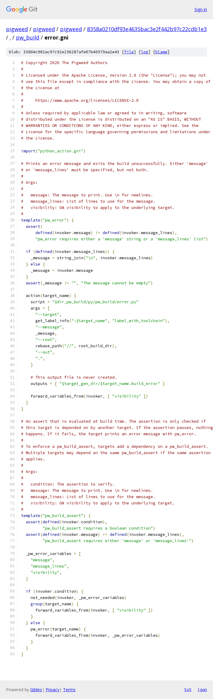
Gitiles (36, 689)
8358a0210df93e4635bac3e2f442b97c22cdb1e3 (147, 29)
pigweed (17, 29)
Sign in (200, 9)
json (202, 689)
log (144, 51)
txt (187, 689)
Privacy (52, 689)
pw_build (27, 37)
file (129, 51)
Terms (69, 689)
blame (161, 51)
